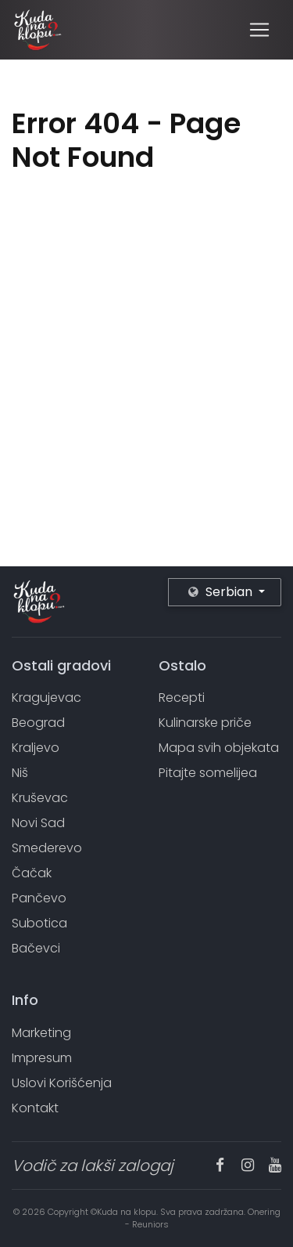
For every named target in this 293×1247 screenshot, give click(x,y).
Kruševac (40, 798)
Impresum (42, 1058)
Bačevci (36, 948)
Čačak (32, 873)
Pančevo (39, 898)
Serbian (221, 592)
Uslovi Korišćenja (62, 1083)
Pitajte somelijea (208, 773)
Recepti (182, 698)
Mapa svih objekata (219, 748)
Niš (20, 773)
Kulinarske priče (205, 723)
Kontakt (35, 1108)
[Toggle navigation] (259, 30)
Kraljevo (35, 748)
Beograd (38, 723)
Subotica (39, 923)
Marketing (41, 1033)
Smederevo (47, 848)
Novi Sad (38, 823)
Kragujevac (46, 698)
